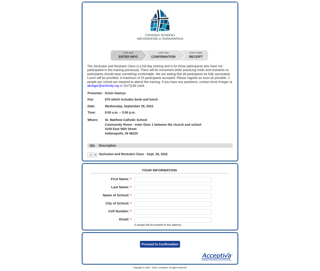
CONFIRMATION (163, 55)
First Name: (121, 179)
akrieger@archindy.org (103, 85)
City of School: (119, 203)
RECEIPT (196, 55)
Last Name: (121, 187)
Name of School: (117, 195)
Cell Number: (119, 211)
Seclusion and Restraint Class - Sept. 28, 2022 (133, 154)
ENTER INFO (128, 55)
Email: (125, 219)
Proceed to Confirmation (160, 244)
